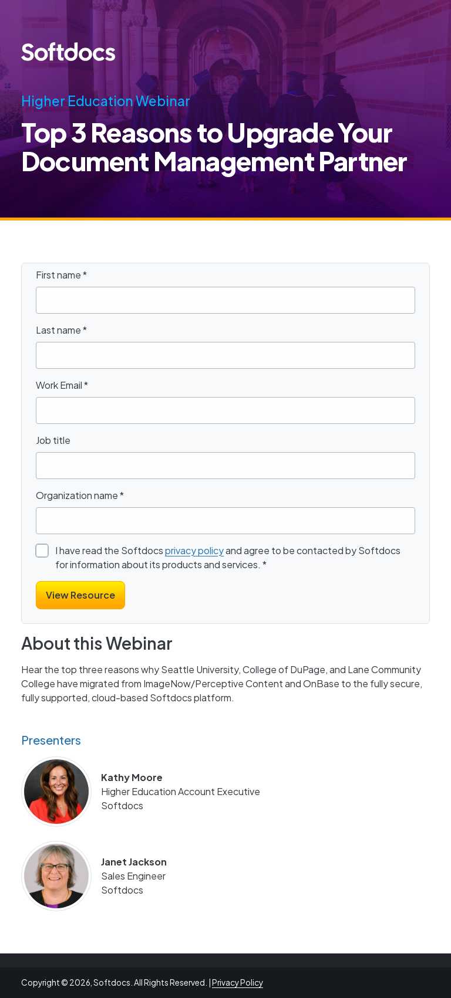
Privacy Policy (237, 982)
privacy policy (194, 550)
